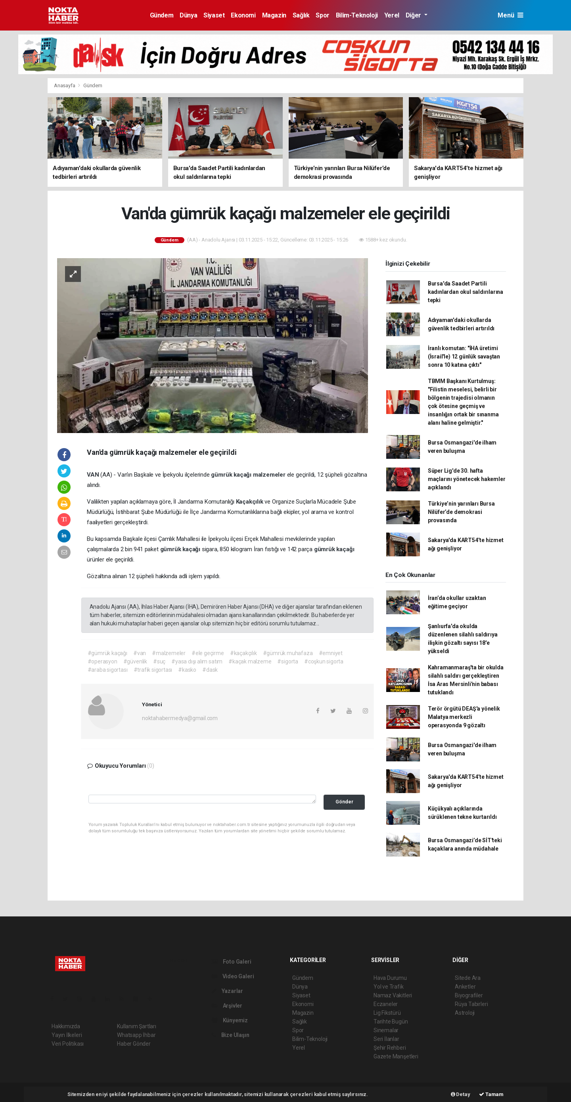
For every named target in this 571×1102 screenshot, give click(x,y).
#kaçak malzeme (249, 661)
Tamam (491, 1094)
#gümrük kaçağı (107, 653)
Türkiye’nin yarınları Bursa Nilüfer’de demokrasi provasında (461, 511)
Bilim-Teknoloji (357, 15)
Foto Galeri (231, 961)
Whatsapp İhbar (136, 1035)
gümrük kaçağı (232, 474)
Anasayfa (65, 85)
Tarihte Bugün (391, 1021)
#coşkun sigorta (323, 661)
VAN (93, 474)
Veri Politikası (68, 1044)
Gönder (344, 802)
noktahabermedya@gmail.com (180, 718)
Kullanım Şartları (136, 1026)
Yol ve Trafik (389, 986)
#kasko (187, 670)
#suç (159, 661)
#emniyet (331, 653)
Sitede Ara (468, 978)
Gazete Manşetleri (396, 1056)
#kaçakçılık (243, 653)
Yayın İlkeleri (67, 1035)
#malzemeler (169, 653)
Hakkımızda (66, 1026)
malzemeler (270, 474)
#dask (210, 670)
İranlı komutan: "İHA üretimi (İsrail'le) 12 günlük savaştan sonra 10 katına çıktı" (464, 356)
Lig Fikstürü (387, 1013)
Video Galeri (233, 976)
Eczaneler (386, 1004)
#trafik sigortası (153, 670)
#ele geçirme (208, 653)
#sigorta (287, 661)
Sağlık (301, 15)
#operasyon (102, 661)
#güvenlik (135, 661)
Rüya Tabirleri (471, 1004)
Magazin (274, 15)
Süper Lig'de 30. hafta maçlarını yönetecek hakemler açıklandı (467, 479)
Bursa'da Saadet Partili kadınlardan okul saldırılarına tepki (465, 291)
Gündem (162, 15)
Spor (322, 15)
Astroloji (465, 1013)
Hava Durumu (390, 978)
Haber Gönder (134, 1044)
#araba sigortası (108, 670)
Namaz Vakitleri (393, 995)
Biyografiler (469, 995)
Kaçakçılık (250, 501)
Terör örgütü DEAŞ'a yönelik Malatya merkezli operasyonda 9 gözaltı (464, 716)
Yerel (391, 15)
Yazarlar (227, 991)
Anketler (465, 986)
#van (139, 653)
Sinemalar (386, 1030)
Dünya (188, 15)
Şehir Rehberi (390, 1048)
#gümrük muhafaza (288, 653)
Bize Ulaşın (230, 1035)
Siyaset (213, 15)
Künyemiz (230, 1020)
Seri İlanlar (386, 1039)
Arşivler (227, 1005)
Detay (460, 1094)
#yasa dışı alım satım (196, 661)
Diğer (414, 15)
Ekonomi (243, 15)
